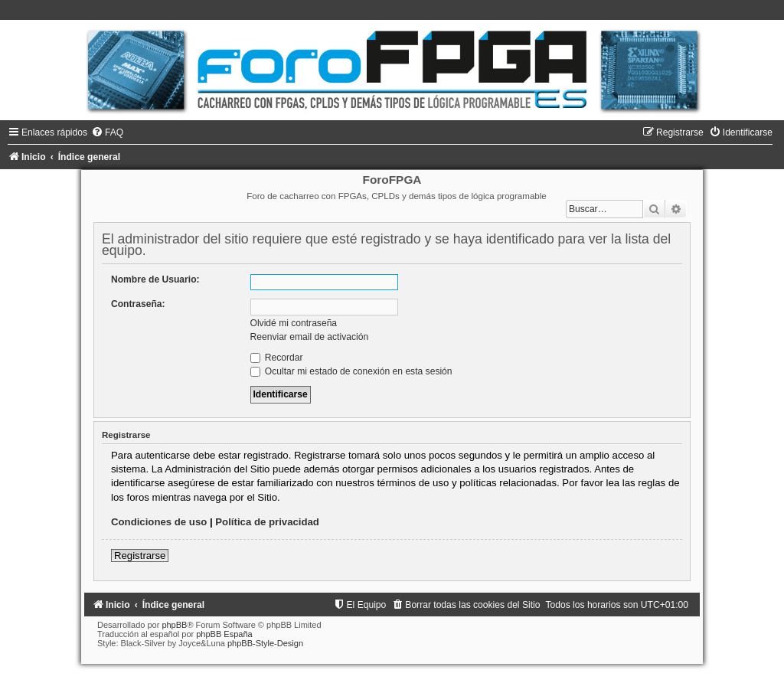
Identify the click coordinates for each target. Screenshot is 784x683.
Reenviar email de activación (309, 337)
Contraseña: (138, 304)
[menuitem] (107, 132)
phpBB (174, 624)
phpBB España (224, 634)
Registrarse (139, 555)
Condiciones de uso (159, 522)
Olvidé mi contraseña (294, 323)
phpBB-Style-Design (265, 643)
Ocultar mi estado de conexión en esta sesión (351, 371)
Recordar (276, 357)
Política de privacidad (267, 522)
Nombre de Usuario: (155, 279)
